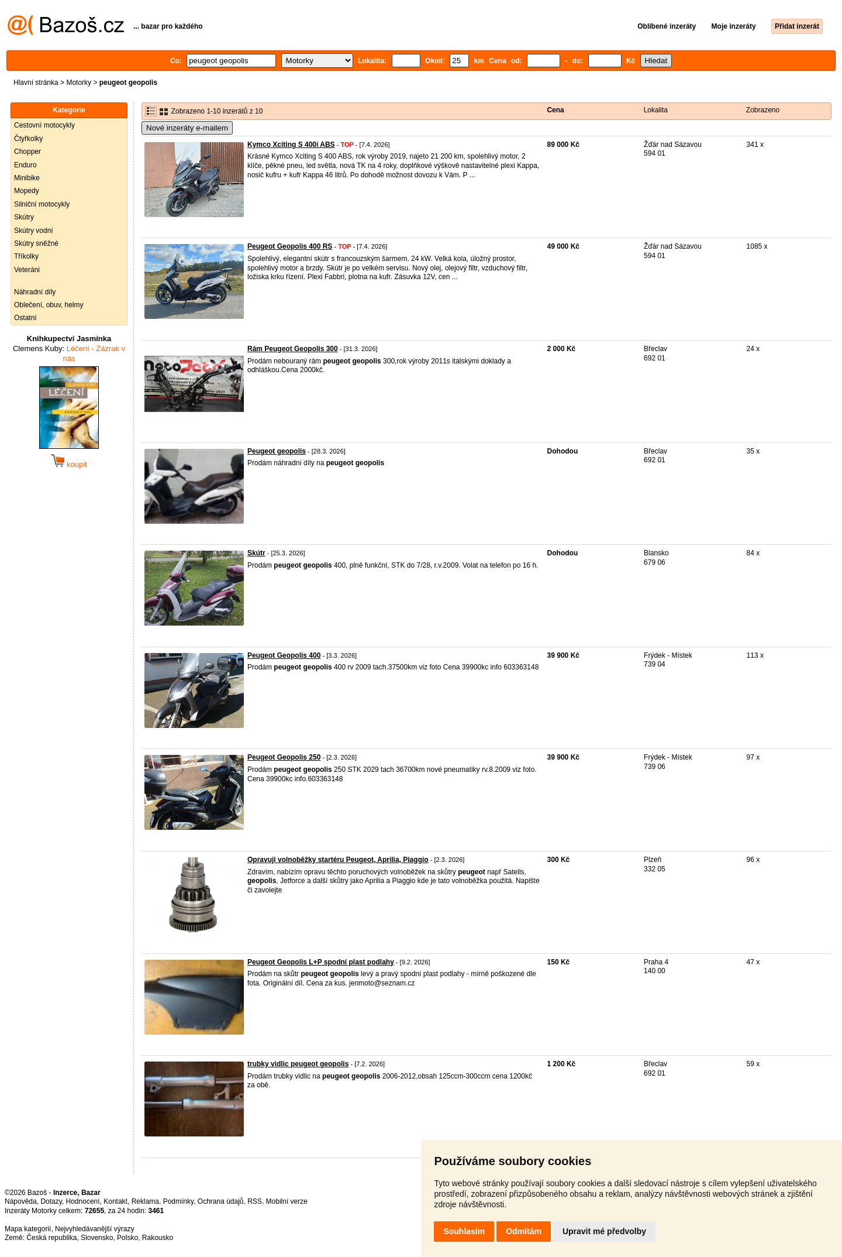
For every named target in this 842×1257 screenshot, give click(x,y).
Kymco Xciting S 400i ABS (291, 144)
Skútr (256, 553)
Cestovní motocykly (44, 125)
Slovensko (97, 1238)
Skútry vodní (33, 230)
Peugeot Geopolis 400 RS (289, 246)
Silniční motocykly (42, 204)
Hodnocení (83, 1201)
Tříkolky (26, 256)
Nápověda (21, 1201)
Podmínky (178, 1201)
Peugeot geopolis (276, 451)
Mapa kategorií (28, 1229)
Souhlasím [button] (464, 1231)
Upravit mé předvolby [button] (604, 1231)
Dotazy (50, 1201)
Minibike (27, 178)
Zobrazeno (762, 110)
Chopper (27, 151)
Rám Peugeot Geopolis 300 (292, 349)
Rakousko (157, 1238)
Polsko (127, 1238)
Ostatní (25, 318)
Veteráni (27, 270)
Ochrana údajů (221, 1201)
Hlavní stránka (35, 82)
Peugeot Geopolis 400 (283, 655)
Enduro (25, 165)
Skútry (24, 217)
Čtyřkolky (28, 139)
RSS (254, 1201)
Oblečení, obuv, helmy (49, 305)
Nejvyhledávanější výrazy (94, 1229)
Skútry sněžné (36, 243)
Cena (555, 110)
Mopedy (26, 191)
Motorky (78, 82)
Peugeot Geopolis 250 (283, 757)
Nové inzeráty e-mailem (187, 127)
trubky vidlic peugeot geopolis (297, 1064)
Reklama (145, 1201)
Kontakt (115, 1201)
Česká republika (51, 1238)
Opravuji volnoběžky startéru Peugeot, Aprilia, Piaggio (338, 860)
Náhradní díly (35, 292)
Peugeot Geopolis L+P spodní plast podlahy (320, 962)
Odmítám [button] (523, 1231)
